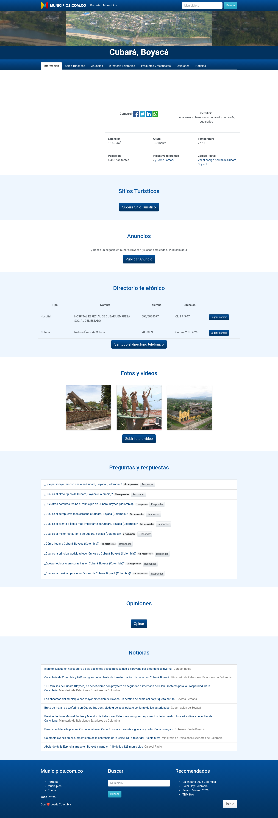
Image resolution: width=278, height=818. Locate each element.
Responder (148, 484)
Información (51, 66)
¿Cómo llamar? (164, 160)
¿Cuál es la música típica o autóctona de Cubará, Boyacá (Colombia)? (96, 573)
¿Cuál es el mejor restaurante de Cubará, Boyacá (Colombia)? (90, 533)
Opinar (139, 624)
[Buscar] (202, 5)
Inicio (230, 804)
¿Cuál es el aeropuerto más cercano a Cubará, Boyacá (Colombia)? (94, 514)
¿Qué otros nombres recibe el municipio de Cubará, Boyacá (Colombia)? (96, 504)
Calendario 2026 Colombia (199, 781)
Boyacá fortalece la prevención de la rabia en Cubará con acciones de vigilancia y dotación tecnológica (108, 729)
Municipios (110, 5)
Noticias (200, 66)
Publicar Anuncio (139, 259)
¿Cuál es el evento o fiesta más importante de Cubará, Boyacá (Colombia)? (99, 524)
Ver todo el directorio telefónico (139, 344)
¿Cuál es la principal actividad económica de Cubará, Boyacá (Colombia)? (99, 553)
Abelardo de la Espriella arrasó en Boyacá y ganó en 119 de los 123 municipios (93, 746)
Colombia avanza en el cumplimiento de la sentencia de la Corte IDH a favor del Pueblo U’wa (102, 738)
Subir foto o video (139, 439)
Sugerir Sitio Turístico (139, 207)
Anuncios (97, 66)
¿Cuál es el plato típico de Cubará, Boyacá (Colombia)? (87, 494)
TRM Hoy (188, 794)
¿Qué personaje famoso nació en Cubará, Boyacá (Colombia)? (91, 484)
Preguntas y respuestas (156, 66)
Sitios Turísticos (75, 66)
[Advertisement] (139, 90)
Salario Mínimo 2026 (195, 790)
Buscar (230, 5)
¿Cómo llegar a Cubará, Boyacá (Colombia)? (80, 543)
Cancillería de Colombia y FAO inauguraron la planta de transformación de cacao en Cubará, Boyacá (106, 677)
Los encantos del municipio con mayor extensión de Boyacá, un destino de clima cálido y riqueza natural (109, 699)
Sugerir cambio (219, 317)
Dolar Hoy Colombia (195, 786)
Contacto (53, 790)
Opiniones (183, 66)
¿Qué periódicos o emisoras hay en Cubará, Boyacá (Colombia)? (93, 563)
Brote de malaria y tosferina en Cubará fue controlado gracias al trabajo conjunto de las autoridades (106, 707)
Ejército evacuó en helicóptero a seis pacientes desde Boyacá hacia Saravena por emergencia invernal (108, 668)
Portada (95, 5)
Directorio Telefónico (122, 66)
